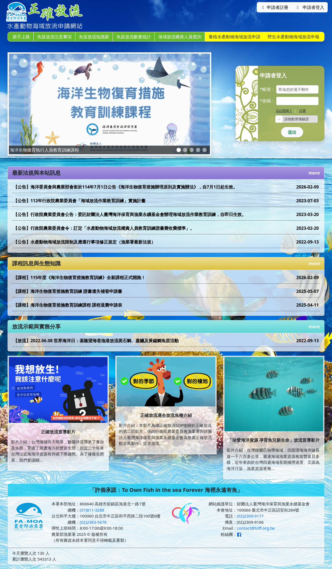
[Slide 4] (198, 150)
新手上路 (21, 37)
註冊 (302, 110)
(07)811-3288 (92, 510)
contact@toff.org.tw (256, 528)
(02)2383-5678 (93, 522)
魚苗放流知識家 (94, 37)
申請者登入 (309, 7)
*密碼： (267, 101)
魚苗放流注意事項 (54, 37)
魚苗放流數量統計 (133, 37)
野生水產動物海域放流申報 (293, 37)
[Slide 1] (179, 150)
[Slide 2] (185, 150)
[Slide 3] (191, 150)
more (314, 173)
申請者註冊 (274, 7)
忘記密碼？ (284, 110)
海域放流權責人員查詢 (179, 37)
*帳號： (267, 89)
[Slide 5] (204, 150)
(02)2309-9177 (250, 516)
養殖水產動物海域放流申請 (234, 37)
